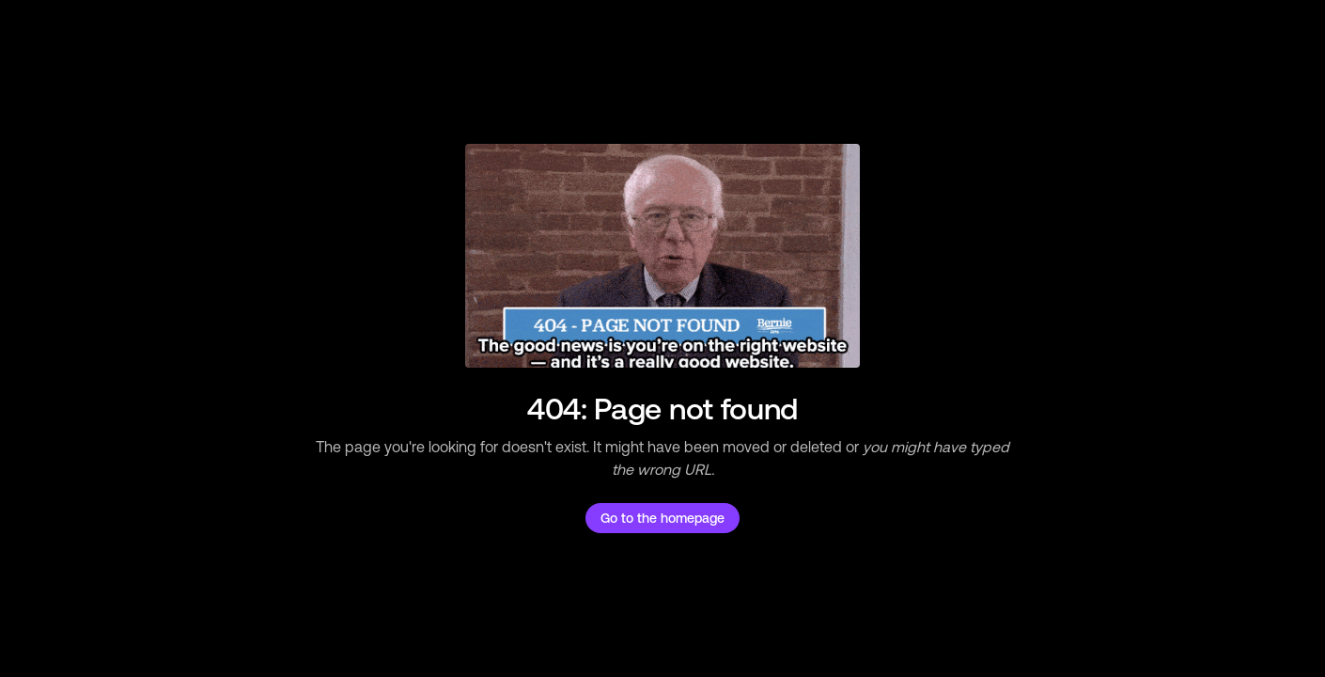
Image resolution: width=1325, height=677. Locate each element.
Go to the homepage (662, 518)
